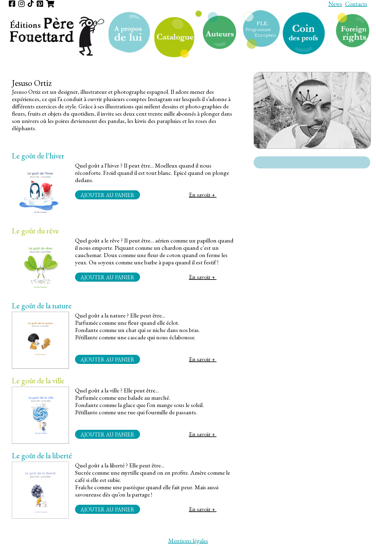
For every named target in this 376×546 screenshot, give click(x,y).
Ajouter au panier (107, 194)
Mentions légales (188, 540)
